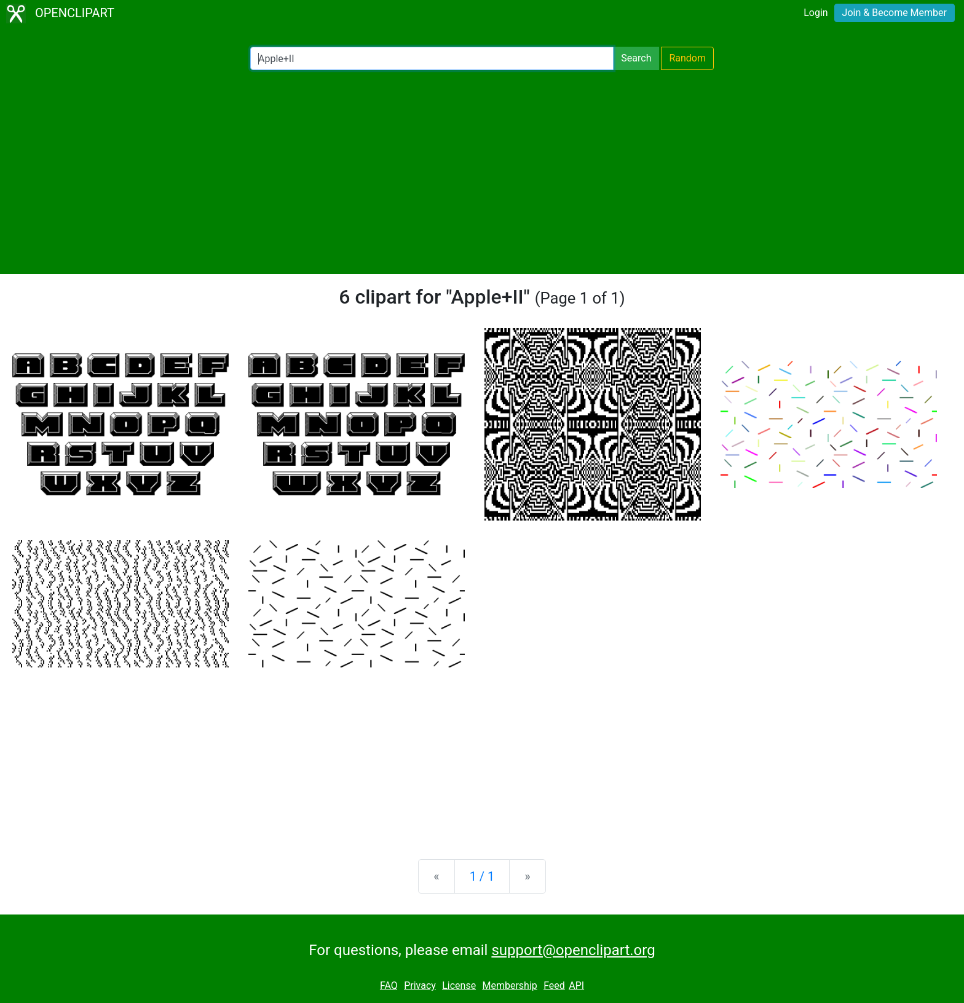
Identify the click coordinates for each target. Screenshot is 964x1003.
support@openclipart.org (573, 950)
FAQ (389, 985)
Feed (554, 985)
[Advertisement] (482, 172)
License (459, 985)
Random (687, 58)
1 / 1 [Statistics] (482, 876)
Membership (509, 985)
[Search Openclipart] (432, 58)
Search (636, 58)
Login (816, 12)
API (576, 985)
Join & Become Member (894, 12)
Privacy (420, 985)
